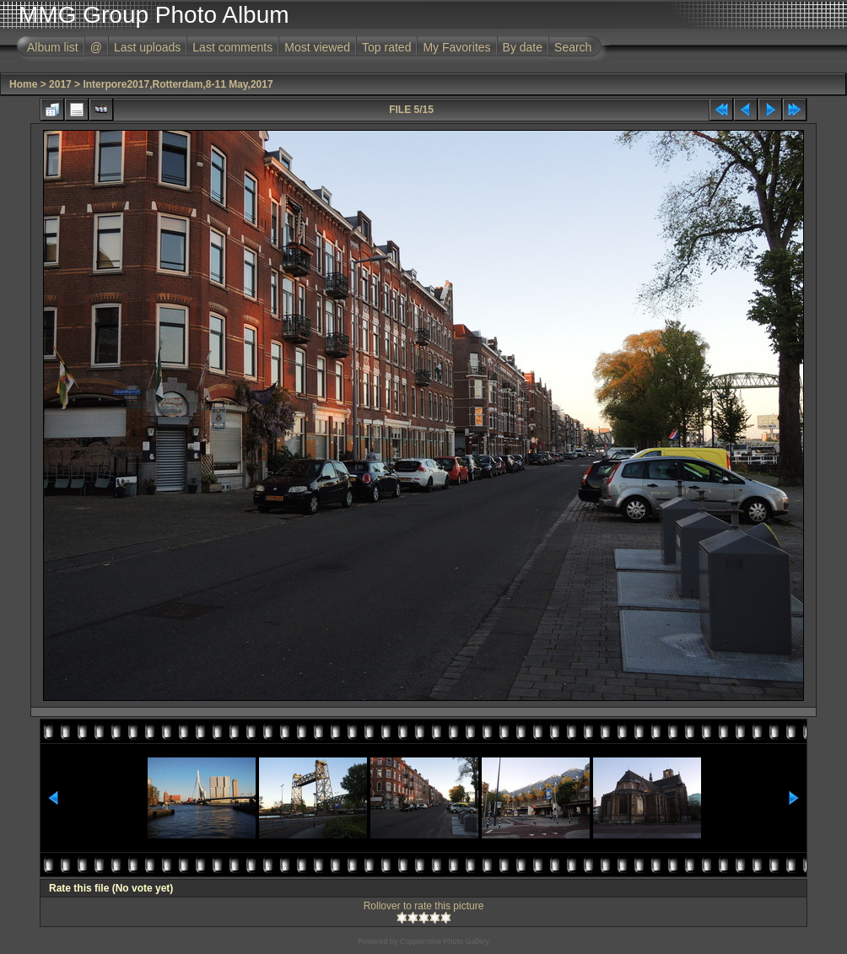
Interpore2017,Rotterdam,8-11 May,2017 (177, 84)
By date (522, 47)
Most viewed (317, 47)
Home (23, 84)
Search (572, 47)
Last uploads (147, 47)
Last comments (232, 47)
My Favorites (456, 47)
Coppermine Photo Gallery (444, 941)
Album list (52, 47)
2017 (60, 84)
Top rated (386, 47)
